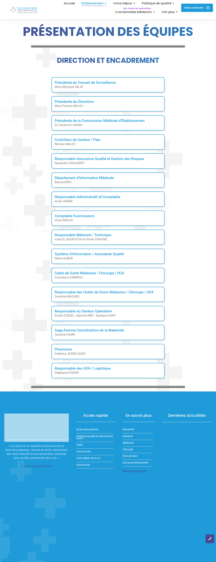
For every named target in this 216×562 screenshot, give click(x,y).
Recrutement (130, 456)
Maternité (128, 429)
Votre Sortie (83, 465)
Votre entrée (83, 452)
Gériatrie (128, 436)
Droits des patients (87, 429)
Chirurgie (128, 449)
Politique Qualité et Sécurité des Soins (94, 437)
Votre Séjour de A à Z (88, 458)
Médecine (128, 443)
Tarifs (79, 445)
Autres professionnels (135, 463)
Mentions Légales (134, 471)
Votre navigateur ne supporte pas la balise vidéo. (36, 428)
